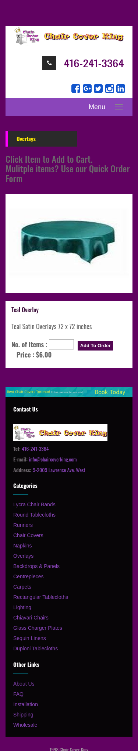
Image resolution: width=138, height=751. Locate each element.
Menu (97, 107)
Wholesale (25, 725)
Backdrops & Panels (36, 566)
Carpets (22, 587)
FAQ (18, 694)
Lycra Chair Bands (34, 504)
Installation (25, 704)
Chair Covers (28, 535)
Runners (23, 525)
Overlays (23, 556)
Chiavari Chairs (31, 618)
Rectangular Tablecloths (40, 597)
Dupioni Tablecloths (35, 648)
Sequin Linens (29, 638)
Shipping (23, 715)
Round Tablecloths (34, 515)
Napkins (22, 546)
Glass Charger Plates (37, 628)
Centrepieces (28, 576)
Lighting (22, 607)
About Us (24, 684)
